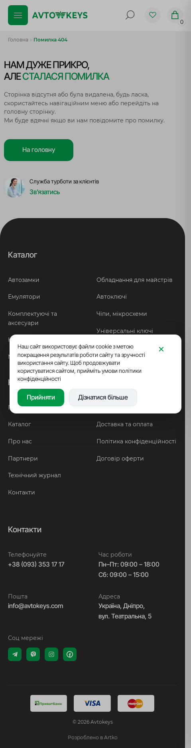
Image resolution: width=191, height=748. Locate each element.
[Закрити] (161, 349)
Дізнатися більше (103, 397)
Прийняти (41, 397)
